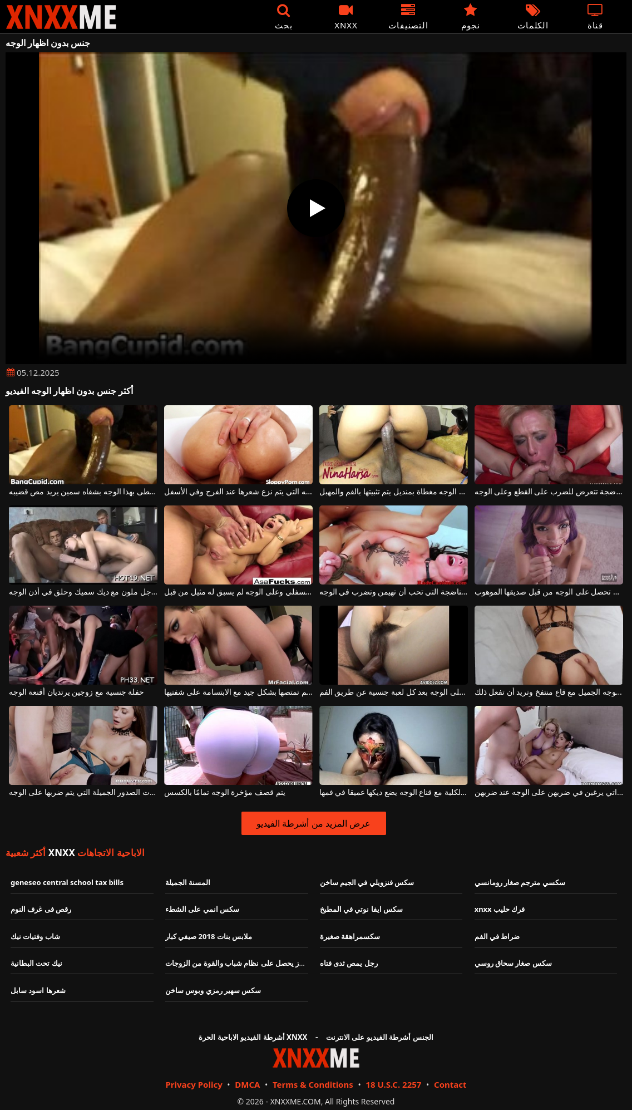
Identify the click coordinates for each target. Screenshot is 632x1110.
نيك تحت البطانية (36, 963)
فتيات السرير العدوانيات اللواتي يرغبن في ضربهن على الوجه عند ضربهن (549, 792)
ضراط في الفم (497, 936)
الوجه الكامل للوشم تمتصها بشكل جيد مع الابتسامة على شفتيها (238, 692)
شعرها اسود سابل (38, 990)
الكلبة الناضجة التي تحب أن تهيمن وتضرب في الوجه (393, 592)
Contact (450, 1084)
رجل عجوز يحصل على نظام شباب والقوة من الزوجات (246, 963)
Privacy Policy (193, 1084)
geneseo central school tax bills (67, 882)
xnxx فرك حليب (500, 909)
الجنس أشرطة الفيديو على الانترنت (379, 1037)
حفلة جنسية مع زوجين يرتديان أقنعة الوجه (77, 692)
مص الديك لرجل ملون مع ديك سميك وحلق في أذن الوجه (83, 592)
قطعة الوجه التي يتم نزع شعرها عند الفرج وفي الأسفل (238, 492)
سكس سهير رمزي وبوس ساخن (213, 990)
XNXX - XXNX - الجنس (61, 17)
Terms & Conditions (313, 1084)
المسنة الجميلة (187, 882)
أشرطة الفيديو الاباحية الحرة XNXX (253, 1037)
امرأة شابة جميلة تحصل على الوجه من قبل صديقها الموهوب (549, 592)
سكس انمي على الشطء (202, 909)
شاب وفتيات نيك (35, 936)
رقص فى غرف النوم (41, 909)
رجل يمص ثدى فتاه (349, 963)
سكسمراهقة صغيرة (350, 936)
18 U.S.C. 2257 (393, 1084)
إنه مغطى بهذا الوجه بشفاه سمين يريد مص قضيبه (83, 492)
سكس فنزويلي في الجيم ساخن (367, 882)
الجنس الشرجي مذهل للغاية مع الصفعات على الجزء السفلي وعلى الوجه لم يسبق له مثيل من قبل (238, 592)
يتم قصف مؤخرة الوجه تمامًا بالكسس (224, 792)
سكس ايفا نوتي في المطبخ (361, 909)
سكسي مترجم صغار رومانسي (520, 882)
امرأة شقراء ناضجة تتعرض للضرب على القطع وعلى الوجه (549, 492)
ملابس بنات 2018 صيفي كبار (208, 936)
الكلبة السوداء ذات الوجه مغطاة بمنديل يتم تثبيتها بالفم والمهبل (393, 492)
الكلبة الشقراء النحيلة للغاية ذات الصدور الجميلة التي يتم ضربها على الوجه (83, 792)
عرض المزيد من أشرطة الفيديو (313, 823)
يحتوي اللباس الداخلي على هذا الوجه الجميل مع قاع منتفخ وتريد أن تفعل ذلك (549, 692)
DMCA (247, 1084)
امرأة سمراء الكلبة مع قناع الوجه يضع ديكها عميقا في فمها (393, 792)
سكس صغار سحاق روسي (513, 963)
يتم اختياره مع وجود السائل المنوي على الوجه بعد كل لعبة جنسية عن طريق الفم (393, 692)
